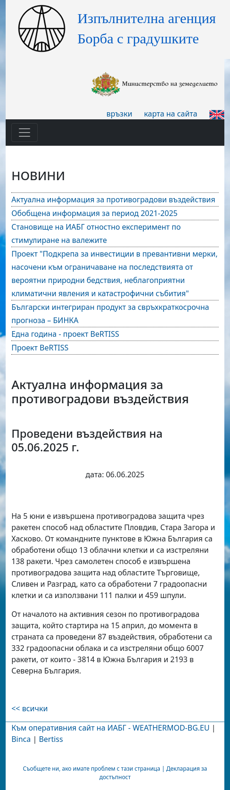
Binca (21, 739)
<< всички (29, 708)
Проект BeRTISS (39, 347)
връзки (119, 113)
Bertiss (51, 739)
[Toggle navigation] (24, 132)
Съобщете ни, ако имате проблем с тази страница (91, 769)
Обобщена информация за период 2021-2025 (94, 213)
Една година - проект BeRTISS (65, 334)
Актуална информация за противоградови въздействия (113, 199)
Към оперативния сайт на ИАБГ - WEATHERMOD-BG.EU (110, 728)
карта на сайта (170, 113)
